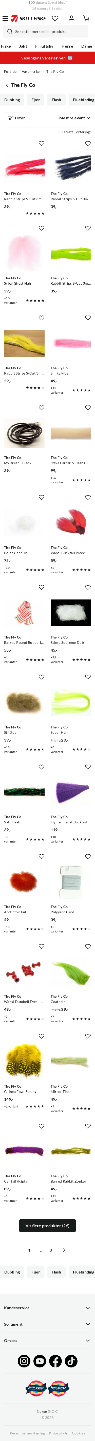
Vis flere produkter (47, 1226)
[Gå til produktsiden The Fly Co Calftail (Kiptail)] (24, 1151)
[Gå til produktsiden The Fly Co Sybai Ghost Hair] (24, 253)
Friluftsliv (44, 46)
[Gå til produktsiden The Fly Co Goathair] (71, 972)
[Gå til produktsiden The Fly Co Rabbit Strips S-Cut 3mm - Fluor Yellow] (24, 343)
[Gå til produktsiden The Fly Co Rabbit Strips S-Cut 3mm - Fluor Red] (24, 169)
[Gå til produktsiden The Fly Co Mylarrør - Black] (24, 433)
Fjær (35, 99)
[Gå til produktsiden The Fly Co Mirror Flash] (71, 1062)
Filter (16, 118)
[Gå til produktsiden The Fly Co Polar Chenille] (24, 523)
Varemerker (31, 72)
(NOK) (47, 1411)
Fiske (6, 46)
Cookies (78, 1433)
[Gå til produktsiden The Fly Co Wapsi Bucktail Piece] (71, 523)
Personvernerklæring (27, 1433)
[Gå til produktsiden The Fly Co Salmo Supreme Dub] (71, 613)
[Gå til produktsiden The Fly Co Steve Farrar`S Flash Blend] (71, 433)
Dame (86, 46)
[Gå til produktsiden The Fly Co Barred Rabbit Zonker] (71, 1151)
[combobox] (45, 31)
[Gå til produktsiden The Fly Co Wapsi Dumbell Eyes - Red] (24, 972)
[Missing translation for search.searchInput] (8, 31)
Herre (67, 46)
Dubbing (12, 99)
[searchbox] (50, 31)
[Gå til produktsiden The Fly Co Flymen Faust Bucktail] (71, 792)
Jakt (23, 46)
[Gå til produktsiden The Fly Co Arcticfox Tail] (24, 882)
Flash (56, 99)
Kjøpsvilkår (58, 1433)
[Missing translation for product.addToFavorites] (41, 143)
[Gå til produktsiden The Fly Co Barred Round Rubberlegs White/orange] (24, 613)
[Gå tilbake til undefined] (7, 85)
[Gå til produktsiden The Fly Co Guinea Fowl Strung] (24, 1062)
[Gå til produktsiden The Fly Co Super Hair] (71, 702)
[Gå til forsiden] (28, 18)
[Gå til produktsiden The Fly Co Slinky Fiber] (71, 343)
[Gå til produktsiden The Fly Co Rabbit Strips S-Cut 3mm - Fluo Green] (71, 253)
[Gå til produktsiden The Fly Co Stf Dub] (24, 702)
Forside (10, 72)
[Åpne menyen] (5, 18)
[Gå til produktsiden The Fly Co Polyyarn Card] (71, 882)
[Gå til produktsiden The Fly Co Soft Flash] (24, 792)
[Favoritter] (55, 18)
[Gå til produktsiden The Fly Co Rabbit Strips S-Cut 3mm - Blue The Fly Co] (71, 169)
